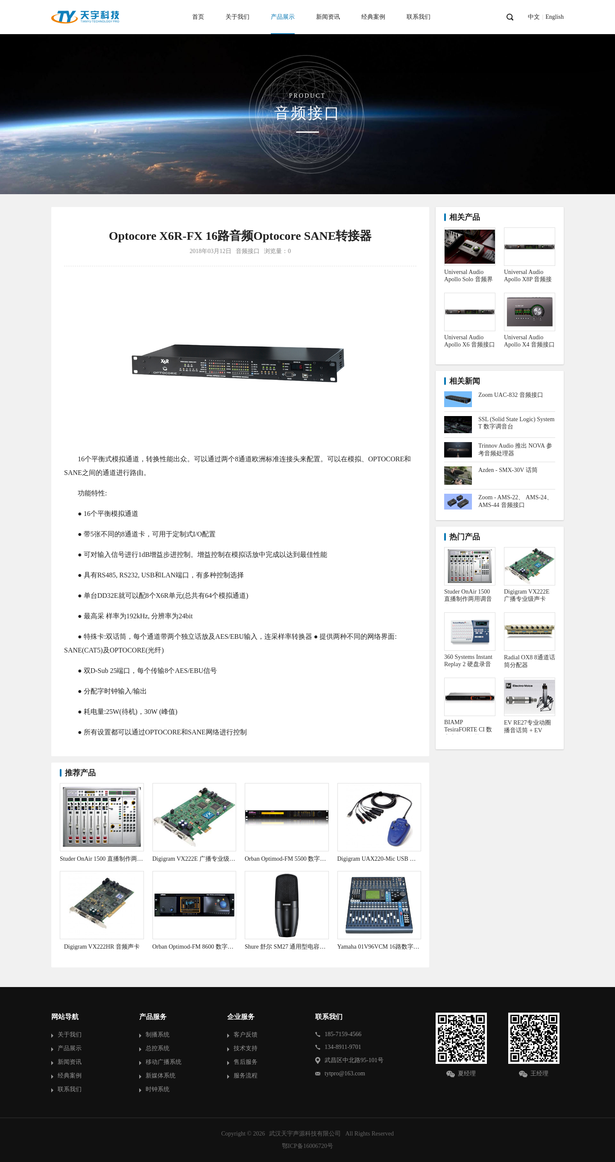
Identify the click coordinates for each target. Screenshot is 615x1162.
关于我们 (237, 17)
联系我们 (418, 17)
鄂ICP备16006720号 (307, 1146)
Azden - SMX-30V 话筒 (508, 470)
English (554, 17)
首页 (198, 17)
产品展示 (283, 17)
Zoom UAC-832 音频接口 (510, 395)
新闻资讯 (328, 17)
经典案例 (373, 17)
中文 (534, 17)
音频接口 (248, 251)
